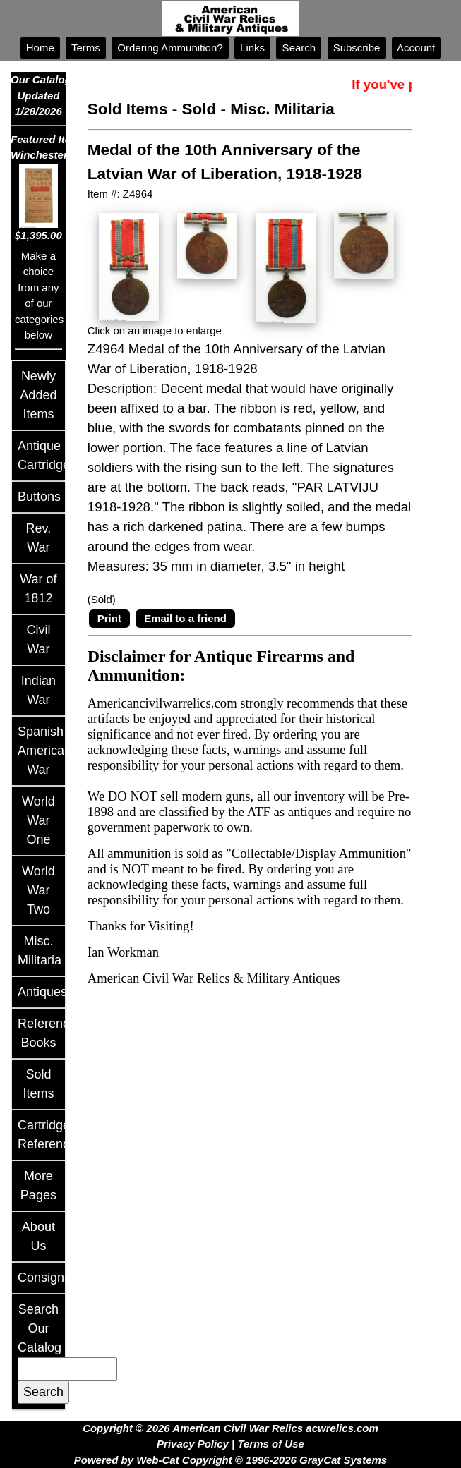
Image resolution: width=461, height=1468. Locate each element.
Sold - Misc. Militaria (258, 109)
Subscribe (356, 48)
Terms (85, 48)
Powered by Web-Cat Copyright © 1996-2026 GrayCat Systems (230, 1460)
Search (298, 48)
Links (252, 48)
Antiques (42, 992)
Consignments (58, 1277)
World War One (38, 820)
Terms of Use (270, 1444)
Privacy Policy (193, 1444)
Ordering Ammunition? (170, 48)
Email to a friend (185, 618)
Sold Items (128, 109)
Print (109, 618)
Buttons (39, 497)
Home (40, 48)
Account (416, 48)
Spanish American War (44, 750)
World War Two (38, 890)
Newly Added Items (38, 395)
